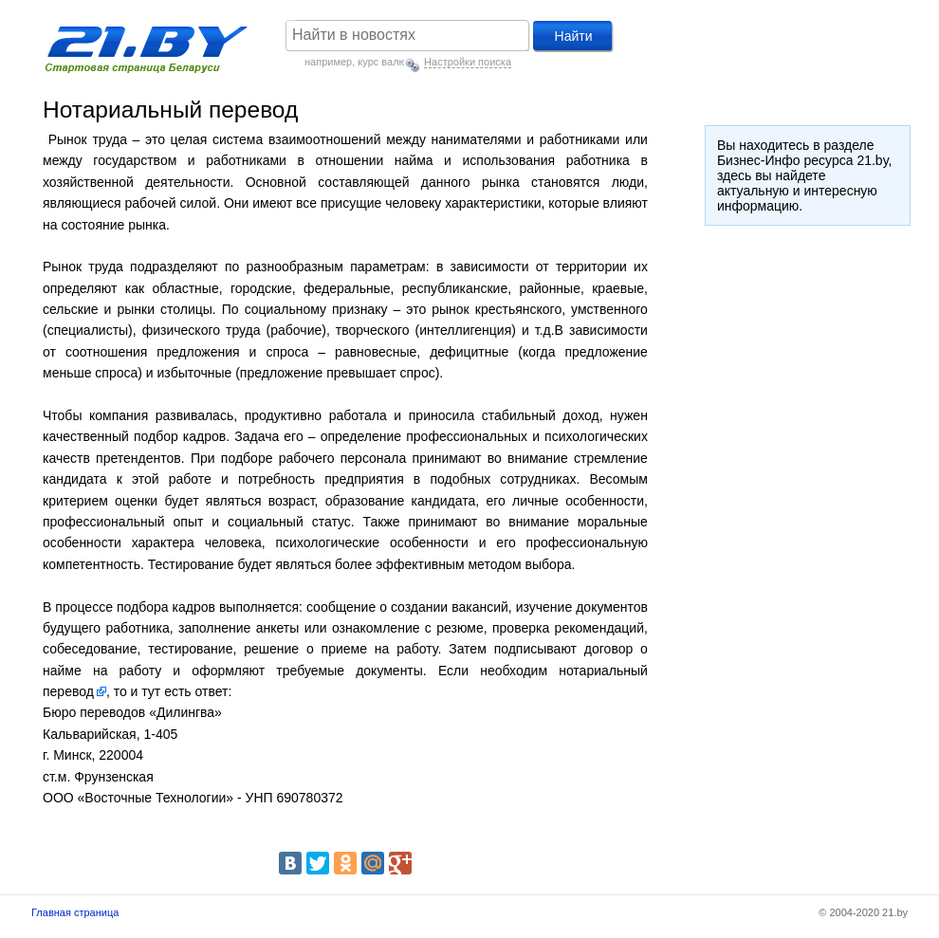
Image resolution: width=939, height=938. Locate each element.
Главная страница (75, 912)
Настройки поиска (467, 61)
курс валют (384, 61)
